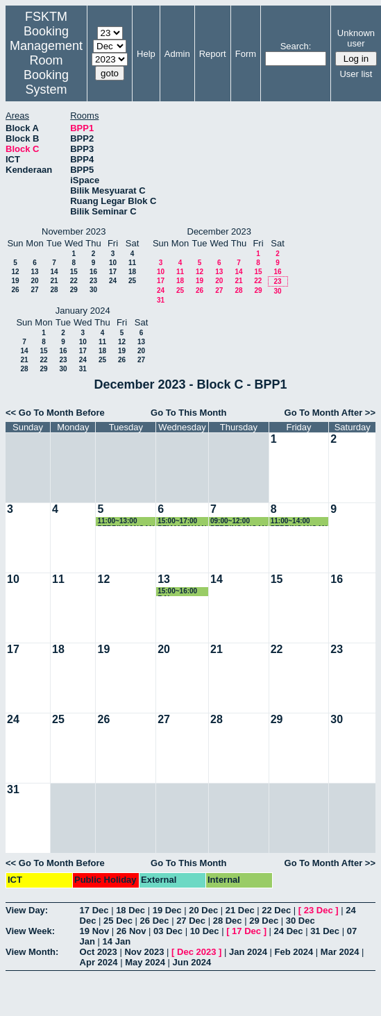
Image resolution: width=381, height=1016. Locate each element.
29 (74, 290)
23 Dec (318, 910)
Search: (296, 46)
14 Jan (116, 941)
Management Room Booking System (46, 67)
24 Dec (288, 931)
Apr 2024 (99, 962)
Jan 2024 (248, 952)
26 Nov (131, 931)
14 (54, 272)
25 (132, 281)
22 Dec (276, 910)
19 (15, 281)
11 (132, 262)
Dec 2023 (196, 952)
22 (74, 281)
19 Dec (167, 910)
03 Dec (168, 931)
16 (93, 272)
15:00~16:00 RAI (177, 591)
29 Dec (263, 920)
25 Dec (118, 920)
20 (34, 281)
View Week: (30, 931)
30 (93, 290)
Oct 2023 (98, 952)
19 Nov (95, 931)
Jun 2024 (192, 962)
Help (146, 54)
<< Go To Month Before (55, 412)
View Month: (32, 952)
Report (212, 54)
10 (113, 262)
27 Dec (190, 920)
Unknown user (356, 38)
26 (15, 290)
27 (34, 290)
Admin (177, 54)
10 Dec (204, 931)
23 (93, 281)
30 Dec (300, 920)
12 (15, 272)
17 (113, 272)
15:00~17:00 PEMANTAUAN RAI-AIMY (182, 521)
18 (132, 272)
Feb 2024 (294, 952)
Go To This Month (189, 412)
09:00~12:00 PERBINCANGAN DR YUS (238, 521)
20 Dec (203, 910)
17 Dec (94, 910)
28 (54, 290)
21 (54, 281)
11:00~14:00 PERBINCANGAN (299, 521)
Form (245, 54)
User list (355, 74)
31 (160, 300)
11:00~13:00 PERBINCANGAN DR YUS (125, 521)
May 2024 (145, 962)
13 (34, 272)
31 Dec (324, 931)
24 (113, 281)
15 (74, 272)
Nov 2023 (144, 952)
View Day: (27, 910)
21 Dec (240, 910)
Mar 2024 (340, 952)
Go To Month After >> (330, 412)
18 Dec (130, 910)
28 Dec (227, 920)
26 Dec (154, 920)
